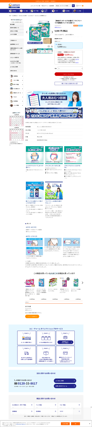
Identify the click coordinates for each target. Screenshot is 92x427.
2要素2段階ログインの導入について (16, 48)
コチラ (77, 59)
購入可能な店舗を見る (69, 83)
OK (75, 423)
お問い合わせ (13, 70)
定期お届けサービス (15, 53)
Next (81, 1)
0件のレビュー (58, 27)
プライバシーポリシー (21, 424)
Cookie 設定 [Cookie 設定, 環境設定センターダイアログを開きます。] (65, 423)
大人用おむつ (15, 15)
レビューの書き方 (14, 57)
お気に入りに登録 (49, 46)
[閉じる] (89, 423)
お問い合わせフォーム (61, 386)
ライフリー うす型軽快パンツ (40, 15)
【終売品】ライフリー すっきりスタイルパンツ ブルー (64, 290)
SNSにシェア (51, 46)
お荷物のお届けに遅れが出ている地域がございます (46, 1)
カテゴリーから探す (23, 15)
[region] (46, 424)
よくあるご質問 (14, 67)
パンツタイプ (30, 15)
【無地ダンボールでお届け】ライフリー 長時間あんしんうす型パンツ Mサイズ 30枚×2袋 (30, 292)
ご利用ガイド (13, 40)
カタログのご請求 (15, 62)
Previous (10, 1)
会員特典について (14, 44)
